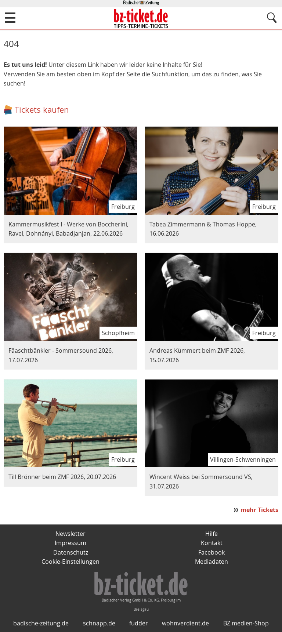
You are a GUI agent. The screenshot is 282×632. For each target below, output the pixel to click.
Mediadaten (211, 561)
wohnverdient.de (185, 623)
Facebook (211, 552)
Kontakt (212, 543)
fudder (138, 623)
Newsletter (70, 534)
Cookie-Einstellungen (70, 561)
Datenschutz (70, 552)
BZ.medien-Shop (246, 623)
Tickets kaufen (42, 109)
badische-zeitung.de (41, 623)
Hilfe (211, 534)
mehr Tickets (259, 510)
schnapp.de (99, 623)
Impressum (70, 543)
